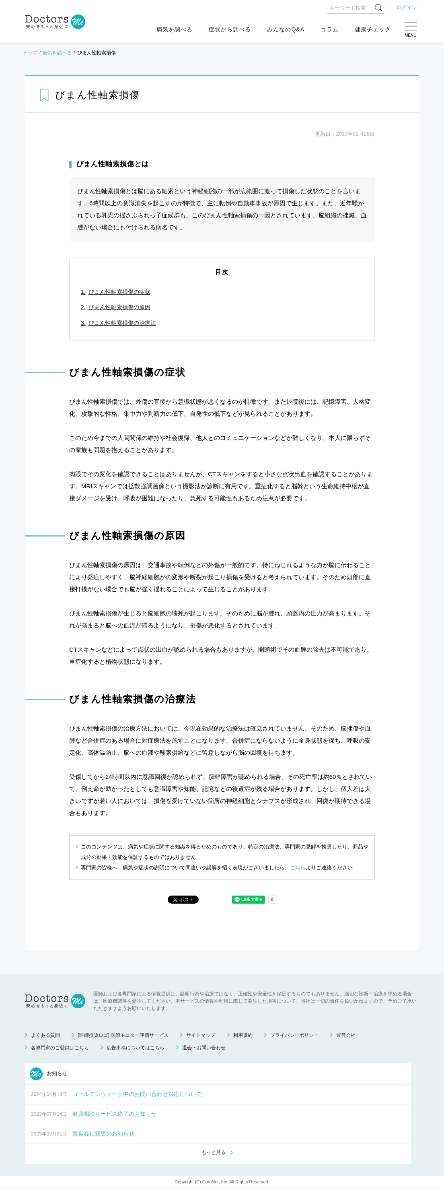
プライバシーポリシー (294, 1035)
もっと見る (213, 1153)
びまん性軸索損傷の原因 (119, 307)
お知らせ (49, 1073)
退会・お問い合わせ (204, 1048)
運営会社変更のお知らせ (103, 1133)
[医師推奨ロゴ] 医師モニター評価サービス (123, 1035)
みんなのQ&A (285, 29)
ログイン (406, 7)
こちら (298, 868)
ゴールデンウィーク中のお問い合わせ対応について (137, 1094)
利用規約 (243, 1035)
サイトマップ (200, 1035)
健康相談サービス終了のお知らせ (114, 1114)
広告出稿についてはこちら (135, 1048)
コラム (330, 29)
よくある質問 (45, 1035)
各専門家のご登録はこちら (60, 1048)
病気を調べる (174, 29)
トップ (30, 53)
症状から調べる (230, 29)
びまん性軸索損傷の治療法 (122, 323)
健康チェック (373, 29)
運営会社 (346, 1035)
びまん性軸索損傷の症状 (119, 292)
